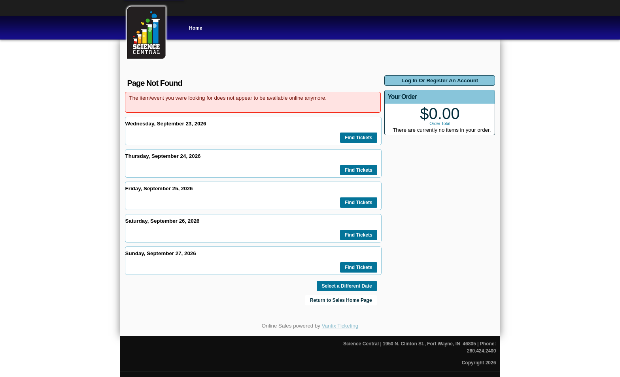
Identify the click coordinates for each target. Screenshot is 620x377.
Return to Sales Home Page (341, 300)
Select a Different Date (346, 286)
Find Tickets (358, 137)
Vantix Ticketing (340, 326)
